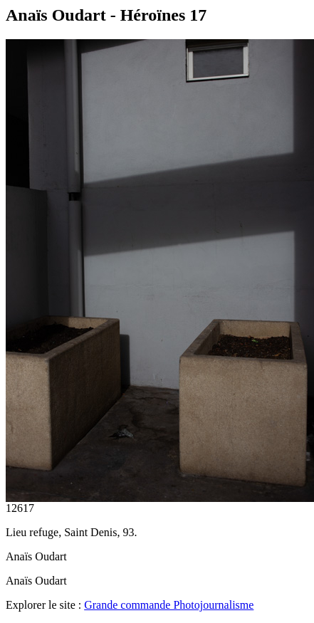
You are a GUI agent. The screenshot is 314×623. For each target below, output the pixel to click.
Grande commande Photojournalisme (168, 605)
